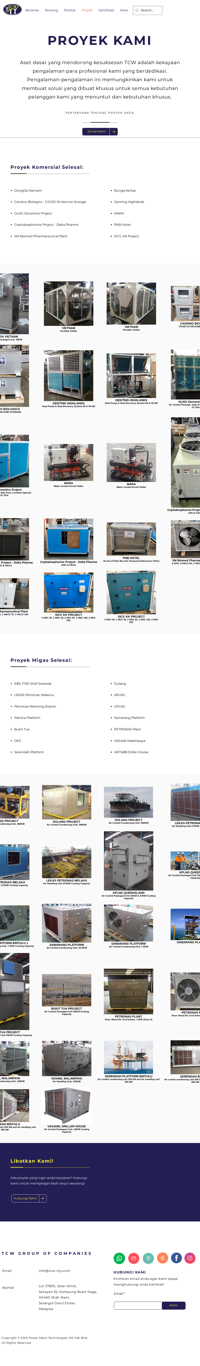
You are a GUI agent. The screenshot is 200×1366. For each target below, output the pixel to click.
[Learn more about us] (176, 1258)
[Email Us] (134, 1258)
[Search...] (147, 10)
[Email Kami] (96, 132)
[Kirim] (174, 1306)
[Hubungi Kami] (25, 1198)
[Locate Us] (148, 1258)
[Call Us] (162, 1258)
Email (118, 1293)
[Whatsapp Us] (119, 1258)
